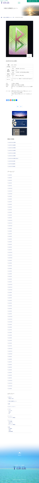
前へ (18, 106)
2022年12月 (10, 284)
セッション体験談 (12, 424)
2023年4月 (10, 273)
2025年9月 (10, 196)
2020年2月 (10, 375)
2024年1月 (10, 249)
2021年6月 (10, 332)
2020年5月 (10, 367)
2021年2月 (10, 343)
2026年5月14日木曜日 (12, 147)
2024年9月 (10, 228)
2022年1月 (10, 313)
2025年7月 (10, 201)
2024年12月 (10, 220)
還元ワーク (11, 423)
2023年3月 (10, 276)
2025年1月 (10, 217)
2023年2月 (10, 279)
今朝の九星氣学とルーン (12, 401)
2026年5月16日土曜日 (12, 142)
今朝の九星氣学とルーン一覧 (8, 17)
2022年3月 (10, 308)
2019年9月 (10, 388)
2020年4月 (10, 369)
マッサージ (10, 416)
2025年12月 (10, 188)
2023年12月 (10, 252)
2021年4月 (10, 337)
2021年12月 (10, 316)
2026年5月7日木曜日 (11, 166)
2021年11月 (10, 319)
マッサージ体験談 (12, 417)
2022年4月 (10, 305)
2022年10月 (10, 289)
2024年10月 (10, 225)
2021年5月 (10, 335)
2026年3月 (10, 180)
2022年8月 (10, 295)
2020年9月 (10, 356)
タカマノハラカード (11, 406)
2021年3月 (10, 340)
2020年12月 (10, 348)
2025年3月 (10, 212)
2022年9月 (10, 292)
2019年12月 (10, 380)
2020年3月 (10, 372)
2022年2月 (10, 311)
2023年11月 (10, 255)
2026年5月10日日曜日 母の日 (13, 158)
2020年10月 (10, 353)
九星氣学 (10, 428)
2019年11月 (10, 383)
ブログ (9, 409)
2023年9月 (10, 260)
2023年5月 (10, 271)
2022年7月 (10, 297)
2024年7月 (10, 233)
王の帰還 (10, 421)
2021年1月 (10, 345)
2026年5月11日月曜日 (12, 155)
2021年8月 (10, 327)
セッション (10, 420)
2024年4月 (10, 241)
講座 (9, 427)
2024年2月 (10, 247)
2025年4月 (10, 209)
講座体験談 (11, 431)
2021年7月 (10, 329)
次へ (21, 106)
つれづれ (10, 410)
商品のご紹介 (11, 398)
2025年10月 (10, 193)
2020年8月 (10, 359)
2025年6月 (10, 204)
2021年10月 (10, 321)
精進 (10, 412)
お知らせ (10, 397)
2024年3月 (10, 244)
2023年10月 (10, 257)
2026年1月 (10, 185)
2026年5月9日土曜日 (11, 161)
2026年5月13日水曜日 (12, 150)
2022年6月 (10, 300)
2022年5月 (10, 303)
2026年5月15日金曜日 (12, 145)
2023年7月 (10, 265)
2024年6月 (10, 236)
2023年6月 (10, 268)
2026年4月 (10, 177)
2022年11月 (10, 287)
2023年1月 (10, 281)
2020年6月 (10, 364)
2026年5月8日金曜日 (11, 163)
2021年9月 (10, 324)
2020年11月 (10, 351)
